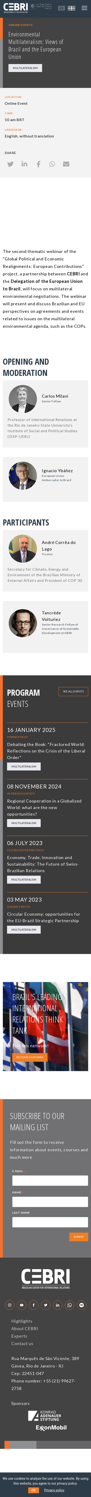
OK (34, 1490)
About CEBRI (24, 1328)
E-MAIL (18, 1171)
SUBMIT (79, 1236)
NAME (18, 1192)
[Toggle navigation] (84, 8)
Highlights (21, 1321)
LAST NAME (21, 1212)
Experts (19, 1336)
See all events (73, 691)
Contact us (22, 1343)
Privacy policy (54, 1490)
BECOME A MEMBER (29, 1057)
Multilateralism (25, 67)
